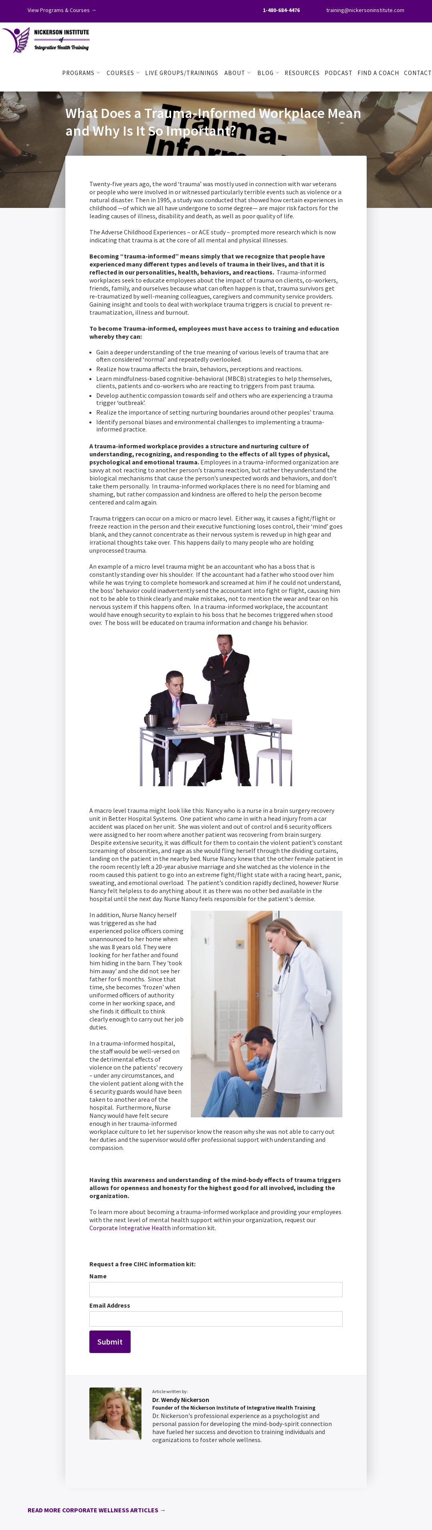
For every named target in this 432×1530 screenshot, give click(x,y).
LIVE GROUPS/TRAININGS (181, 73)
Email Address (109, 1305)
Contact (418, 73)
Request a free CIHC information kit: (142, 1264)
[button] (81, 73)
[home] (46, 38)
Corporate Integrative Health (130, 1228)
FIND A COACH (378, 73)
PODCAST (339, 73)
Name (98, 1276)
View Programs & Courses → (62, 10)
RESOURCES (302, 73)
